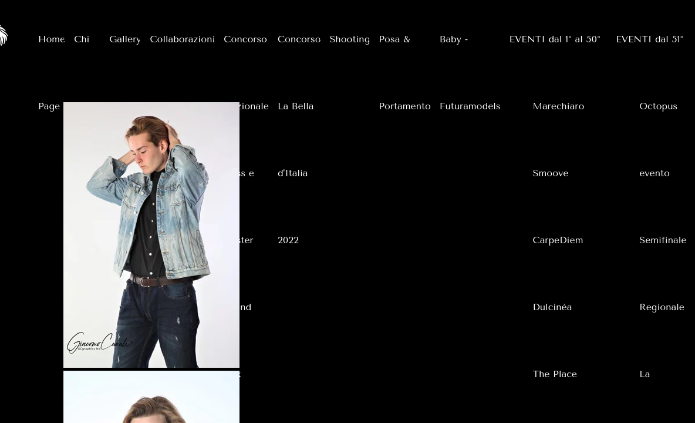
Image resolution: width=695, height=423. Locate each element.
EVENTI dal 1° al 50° (555, 39)
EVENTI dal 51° (649, 39)
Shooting (350, 39)
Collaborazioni (182, 39)
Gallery (125, 39)
